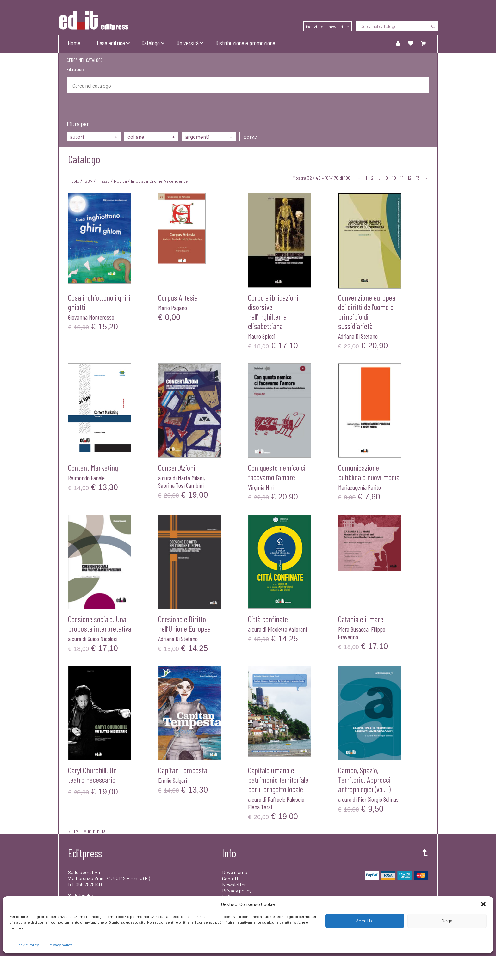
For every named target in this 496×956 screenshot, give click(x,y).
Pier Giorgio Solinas (378, 799)
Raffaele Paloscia (286, 799)
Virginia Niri (261, 487)
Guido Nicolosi (102, 638)
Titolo (73, 181)
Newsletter (234, 884)
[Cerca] (433, 26)
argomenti (208, 136)
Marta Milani (191, 477)
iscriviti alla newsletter (327, 26)
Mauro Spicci (261, 336)
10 (394, 178)
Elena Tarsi (260, 807)
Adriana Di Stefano (358, 336)
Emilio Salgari (172, 780)
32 (309, 178)
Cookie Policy (27, 944)
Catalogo (151, 42)
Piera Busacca (353, 629)
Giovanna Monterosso (91, 317)
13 (417, 178)
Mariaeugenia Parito (359, 487)
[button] (483, 904)
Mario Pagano (172, 307)
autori (93, 136)
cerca (251, 137)
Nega (447, 920)
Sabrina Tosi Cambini (181, 485)
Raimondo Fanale (86, 477)
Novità (120, 181)
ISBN (88, 181)
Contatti (231, 878)
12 (409, 178)
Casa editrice (111, 42)
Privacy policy (60, 944)
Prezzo (103, 181)
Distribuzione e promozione (245, 42)
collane (151, 136)
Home (74, 42)
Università (188, 42)
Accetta (365, 920)
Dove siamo (234, 872)
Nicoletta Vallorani (287, 629)
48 (318, 178)
